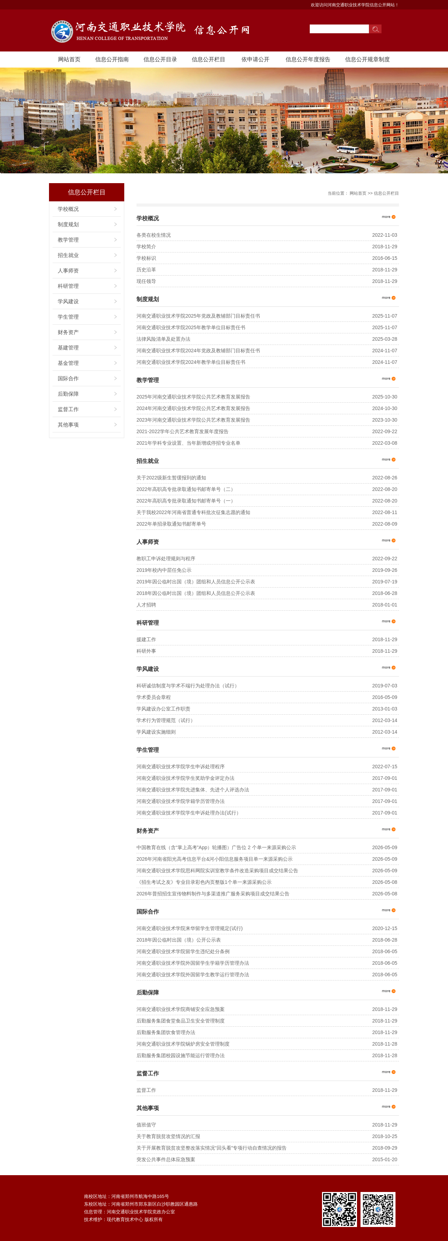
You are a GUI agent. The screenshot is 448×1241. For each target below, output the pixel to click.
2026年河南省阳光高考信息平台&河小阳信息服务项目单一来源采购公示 (214, 859)
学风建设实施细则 (156, 732)
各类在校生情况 (153, 235)
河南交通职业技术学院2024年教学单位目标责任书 (190, 362)
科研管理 (68, 286)
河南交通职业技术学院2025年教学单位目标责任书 (190, 327)
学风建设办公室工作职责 (163, 709)
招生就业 (68, 255)
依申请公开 (255, 59)
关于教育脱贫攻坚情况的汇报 (168, 1136)
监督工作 (68, 409)
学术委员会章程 (153, 697)
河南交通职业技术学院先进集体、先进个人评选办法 (192, 789)
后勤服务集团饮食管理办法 (165, 1032)
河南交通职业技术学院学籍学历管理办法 (180, 801)
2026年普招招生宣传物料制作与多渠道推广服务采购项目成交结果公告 (212, 893)
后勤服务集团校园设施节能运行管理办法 (180, 1055)
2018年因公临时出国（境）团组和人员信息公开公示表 (195, 593)
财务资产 (68, 332)
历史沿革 (146, 269)
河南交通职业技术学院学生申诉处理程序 (180, 766)
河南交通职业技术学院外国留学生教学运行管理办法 (192, 974)
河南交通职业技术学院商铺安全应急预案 (180, 1009)
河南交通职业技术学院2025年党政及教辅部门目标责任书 (198, 316)
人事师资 (68, 270)
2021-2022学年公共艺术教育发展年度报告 (182, 431)
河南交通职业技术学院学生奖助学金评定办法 (185, 778)
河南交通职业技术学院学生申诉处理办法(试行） (188, 813)
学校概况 (68, 209)
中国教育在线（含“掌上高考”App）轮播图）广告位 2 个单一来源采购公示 (216, 847)
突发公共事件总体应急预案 (165, 1159)
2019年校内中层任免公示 (163, 570)
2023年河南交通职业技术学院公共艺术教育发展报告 (193, 420)
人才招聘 (146, 605)
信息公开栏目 (208, 59)
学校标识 (146, 258)
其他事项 (68, 425)
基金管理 (68, 363)
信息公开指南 (112, 59)
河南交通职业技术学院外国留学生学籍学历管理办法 (192, 963)
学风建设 (68, 301)
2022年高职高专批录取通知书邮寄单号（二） (186, 489)
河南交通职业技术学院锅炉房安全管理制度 (183, 1044)
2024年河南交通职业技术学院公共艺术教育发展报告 (193, 408)
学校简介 (146, 246)
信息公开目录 (160, 59)
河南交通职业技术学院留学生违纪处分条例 (183, 951)
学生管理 (68, 317)
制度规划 (68, 224)
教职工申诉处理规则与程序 (165, 558)
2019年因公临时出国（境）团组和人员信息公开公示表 (195, 581)
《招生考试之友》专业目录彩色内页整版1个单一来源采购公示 (204, 882)
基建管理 (68, 348)
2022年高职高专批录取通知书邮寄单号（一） (186, 501)
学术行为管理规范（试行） (165, 720)
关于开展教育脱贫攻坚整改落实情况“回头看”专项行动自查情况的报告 (211, 1148)
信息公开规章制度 (367, 59)
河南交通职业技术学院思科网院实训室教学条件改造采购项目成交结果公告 (217, 870)
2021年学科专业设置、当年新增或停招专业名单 (188, 443)
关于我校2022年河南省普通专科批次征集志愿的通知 (193, 512)
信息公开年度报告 (308, 59)
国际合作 (68, 378)
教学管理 (68, 240)
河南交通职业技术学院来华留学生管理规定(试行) (189, 928)
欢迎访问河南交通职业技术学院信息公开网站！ (355, 4)
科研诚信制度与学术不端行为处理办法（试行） (187, 685)
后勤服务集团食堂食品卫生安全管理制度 (180, 1021)
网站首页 (69, 59)
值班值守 (146, 1125)
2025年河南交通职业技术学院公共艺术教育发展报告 (193, 397)
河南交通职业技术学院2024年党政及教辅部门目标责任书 (198, 350)
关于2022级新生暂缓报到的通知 (171, 477)
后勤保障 (68, 394)
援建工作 (146, 639)
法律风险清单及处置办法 (163, 339)
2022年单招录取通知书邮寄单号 (171, 524)
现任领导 (146, 281)
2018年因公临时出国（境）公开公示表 (178, 940)
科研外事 (146, 651)
